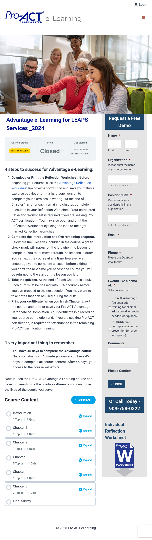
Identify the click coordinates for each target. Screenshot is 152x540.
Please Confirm (119, 371)
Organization (119, 160)
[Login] (140, 5)
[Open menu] (143, 17)
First (111, 150)
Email (114, 235)
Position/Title (120, 195)
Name (114, 135)
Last (127, 150)
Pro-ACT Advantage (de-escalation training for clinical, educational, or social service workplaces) (125, 307)
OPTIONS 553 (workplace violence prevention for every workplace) (125, 328)
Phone (114, 253)
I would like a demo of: (122, 283)
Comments (116, 343)
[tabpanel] (50, 278)
